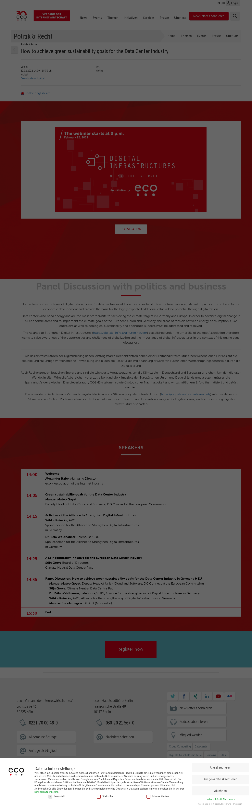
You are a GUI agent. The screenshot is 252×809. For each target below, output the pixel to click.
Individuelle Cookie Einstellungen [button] (221, 797)
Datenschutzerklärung (46, 790)
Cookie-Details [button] (204, 802)
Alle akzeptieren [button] (220, 766)
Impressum (238, 802)
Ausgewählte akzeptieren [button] (220, 777)
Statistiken (105, 794)
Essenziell (56, 794)
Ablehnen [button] (220, 789)
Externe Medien (157, 794)
